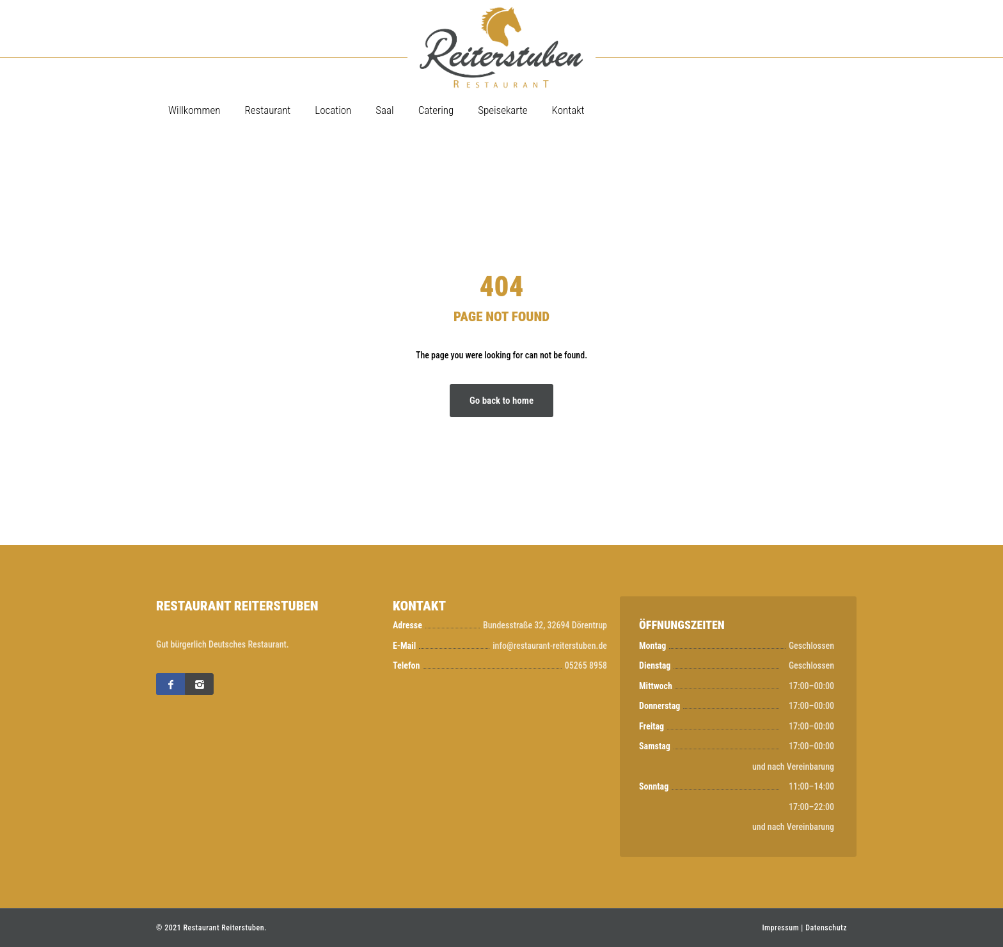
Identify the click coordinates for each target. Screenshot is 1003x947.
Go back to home (501, 400)
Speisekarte (502, 110)
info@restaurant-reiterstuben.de (550, 646)
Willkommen (194, 110)
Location (333, 110)
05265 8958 (586, 665)
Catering (436, 110)
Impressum (780, 927)
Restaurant (267, 110)
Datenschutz (826, 927)
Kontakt (568, 110)
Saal (384, 110)
